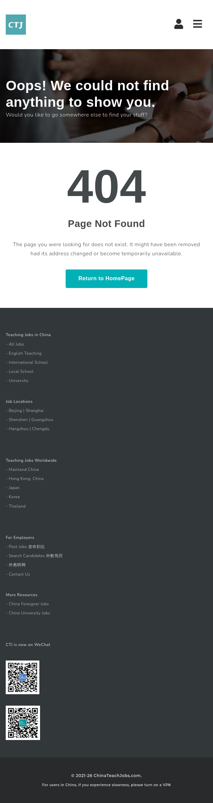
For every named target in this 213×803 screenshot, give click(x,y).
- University (17, 380)
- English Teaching (24, 353)
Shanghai (35, 410)
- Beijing (14, 410)
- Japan (13, 487)
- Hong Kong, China (25, 478)
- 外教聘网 (16, 565)
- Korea (13, 497)
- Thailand (16, 506)
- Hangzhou (17, 428)
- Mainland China (22, 469)
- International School (27, 362)
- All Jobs (15, 344)
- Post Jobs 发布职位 (25, 546)
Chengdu (40, 428)
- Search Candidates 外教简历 (34, 555)
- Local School (19, 371)
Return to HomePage (106, 278)
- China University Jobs (28, 613)
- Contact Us (18, 574)
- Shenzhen (17, 419)
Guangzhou (42, 419)
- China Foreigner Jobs (27, 604)
